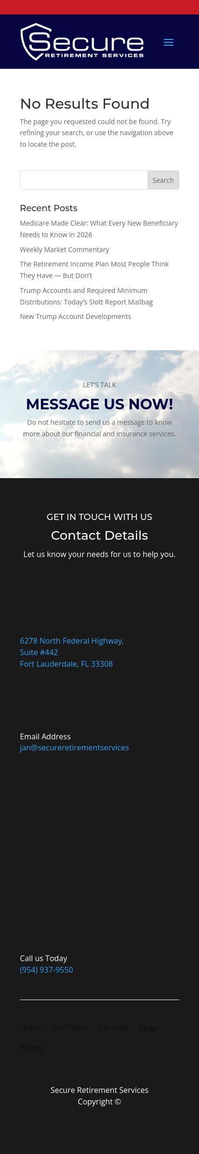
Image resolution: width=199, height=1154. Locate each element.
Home (30, 1028)
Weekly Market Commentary (64, 249)
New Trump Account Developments (75, 316)
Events (31, 1049)
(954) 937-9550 (46, 969)
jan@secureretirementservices (74, 747)
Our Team (70, 1028)
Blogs (148, 1028)
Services (113, 1028)
